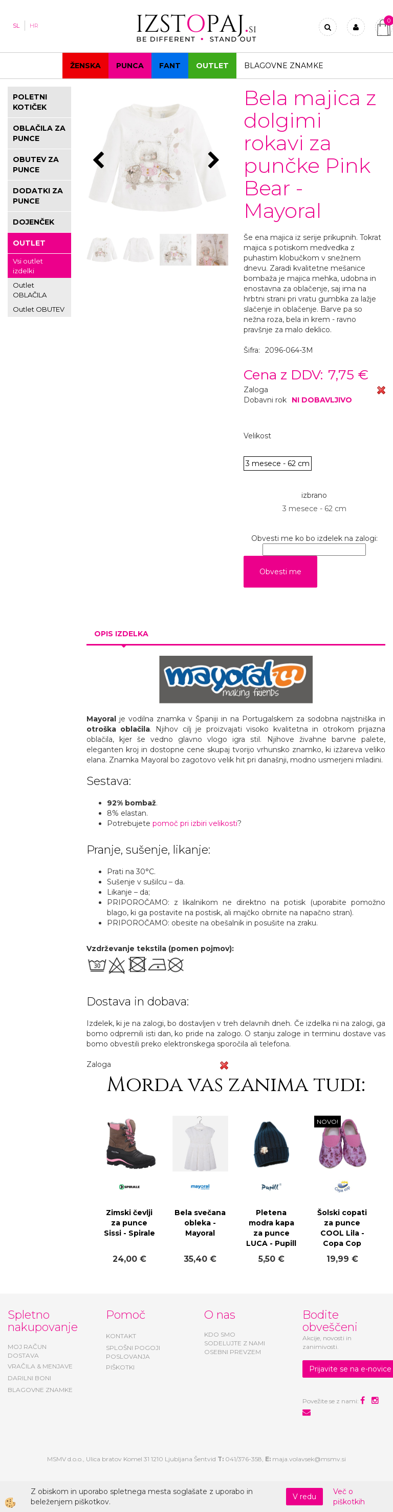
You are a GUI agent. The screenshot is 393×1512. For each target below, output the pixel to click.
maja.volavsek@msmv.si (309, 1459)
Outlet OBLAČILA (30, 290)
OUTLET (212, 65)
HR (34, 25)
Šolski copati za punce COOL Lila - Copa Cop (342, 1228)
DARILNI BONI (29, 1378)
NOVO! (327, 1121)
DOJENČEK (33, 222)
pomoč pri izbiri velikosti (194, 823)
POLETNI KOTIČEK (30, 102)
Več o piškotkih (349, 1496)
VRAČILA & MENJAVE (40, 1366)
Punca (130, 65)
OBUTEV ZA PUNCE (36, 164)
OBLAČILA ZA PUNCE (39, 133)
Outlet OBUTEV (38, 309)
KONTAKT (121, 1336)
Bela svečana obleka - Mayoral (200, 1223)
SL (16, 25)
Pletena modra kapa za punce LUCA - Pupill (271, 1228)
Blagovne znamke (283, 65)
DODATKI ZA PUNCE (38, 196)
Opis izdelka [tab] (121, 633)
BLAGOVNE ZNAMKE (40, 1390)
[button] (215, 161)
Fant (170, 65)
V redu (304, 1496)
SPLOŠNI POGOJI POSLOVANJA (133, 1352)
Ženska (85, 65)
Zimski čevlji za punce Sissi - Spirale (129, 1223)
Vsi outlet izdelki (28, 266)
